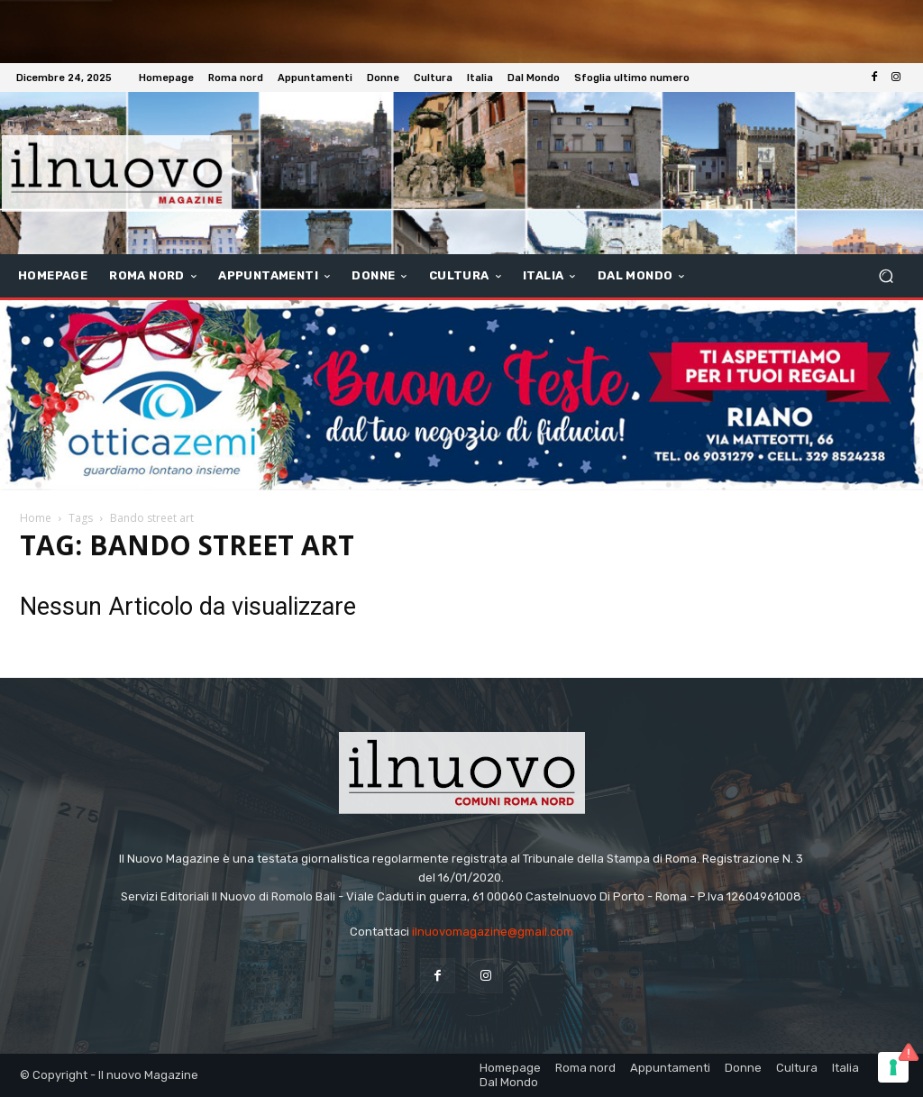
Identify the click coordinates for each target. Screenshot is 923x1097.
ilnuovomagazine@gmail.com (492, 931)
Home (35, 518)
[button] (885, 276)
